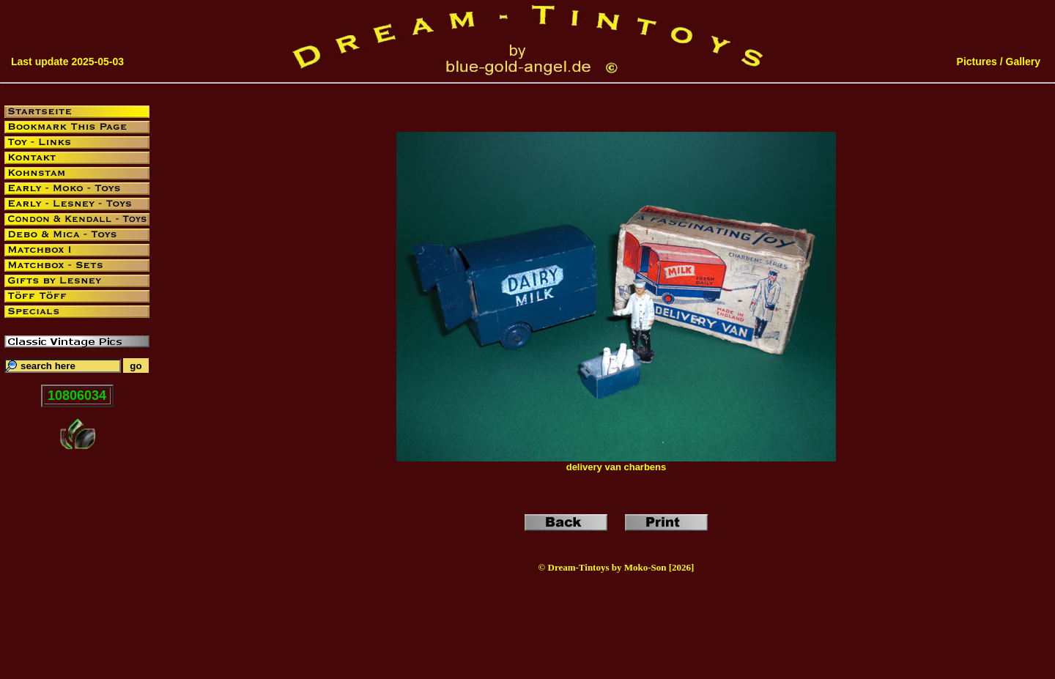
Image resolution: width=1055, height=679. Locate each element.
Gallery (1023, 61)
